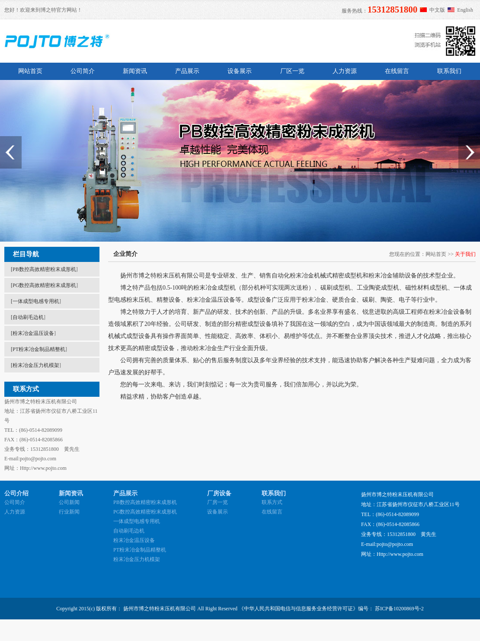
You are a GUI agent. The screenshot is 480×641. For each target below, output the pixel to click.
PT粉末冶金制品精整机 (39, 349)
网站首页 (30, 71)
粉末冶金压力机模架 (36, 365)
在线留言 (397, 71)
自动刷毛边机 (28, 317)
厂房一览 (217, 502)
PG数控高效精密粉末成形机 (44, 285)
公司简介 (82, 71)
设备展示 (239, 71)
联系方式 (272, 502)
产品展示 (187, 71)
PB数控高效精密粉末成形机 (44, 269)
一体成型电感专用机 (36, 301)
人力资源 (345, 71)
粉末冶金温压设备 (33, 333)
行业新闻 (69, 512)
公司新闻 (69, 502)
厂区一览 (292, 71)
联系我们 (449, 71)
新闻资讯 (135, 71)
